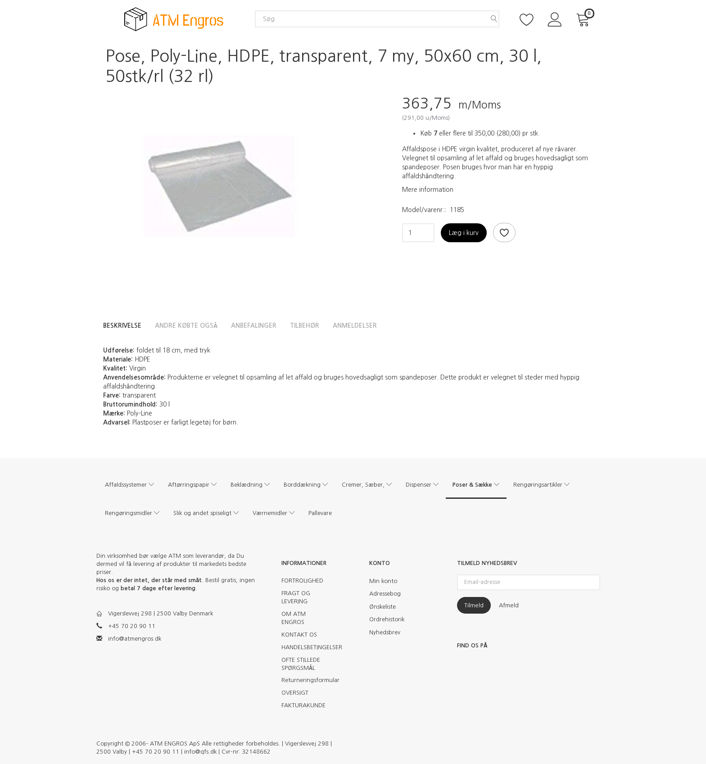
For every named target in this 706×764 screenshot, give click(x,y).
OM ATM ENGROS (293, 618)
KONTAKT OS (299, 634)
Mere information (427, 189)
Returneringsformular (306, 680)
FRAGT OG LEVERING (295, 597)
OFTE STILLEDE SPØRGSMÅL (300, 664)
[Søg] (494, 18)
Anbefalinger (253, 325)
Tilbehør (304, 325)
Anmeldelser (355, 325)
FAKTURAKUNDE (303, 705)
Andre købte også (186, 325)
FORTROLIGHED (302, 580)
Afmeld (509, 605)
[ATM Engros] (173, 18)
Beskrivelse (122, 325)
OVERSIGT (294, 693)
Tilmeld (474, 605)
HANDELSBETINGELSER (306, 647)
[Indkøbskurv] (584, 19)
